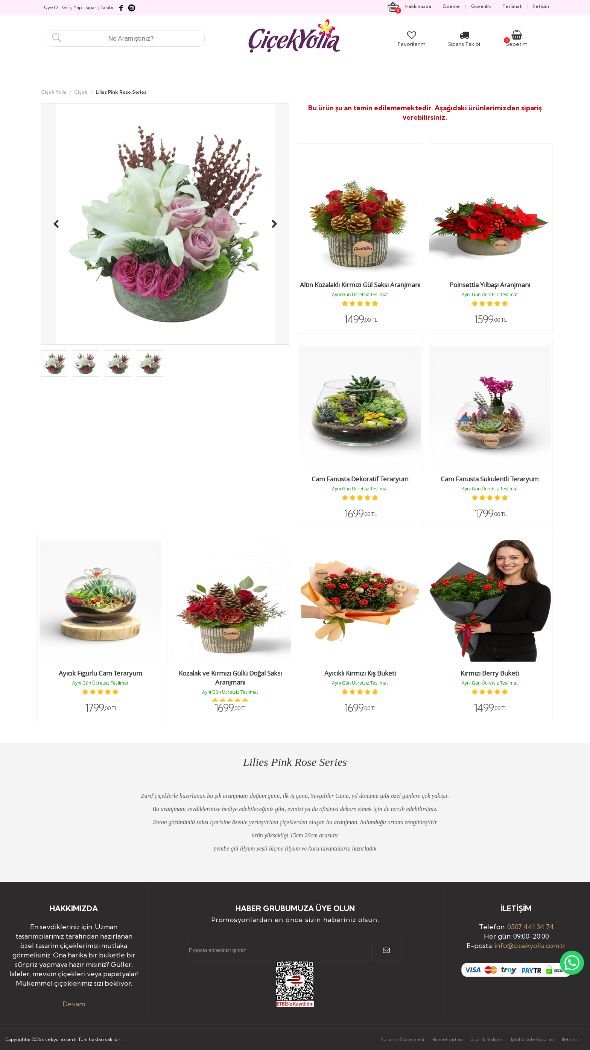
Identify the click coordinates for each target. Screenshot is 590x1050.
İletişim (569, 1039)
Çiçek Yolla (53, 92)
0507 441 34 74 (530, 926)
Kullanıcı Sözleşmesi (402, 1039)
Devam (73, 1004)
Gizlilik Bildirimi (487, 1039)
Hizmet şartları (447, 1039)
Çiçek (81, 92)
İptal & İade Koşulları (532, 1039)
